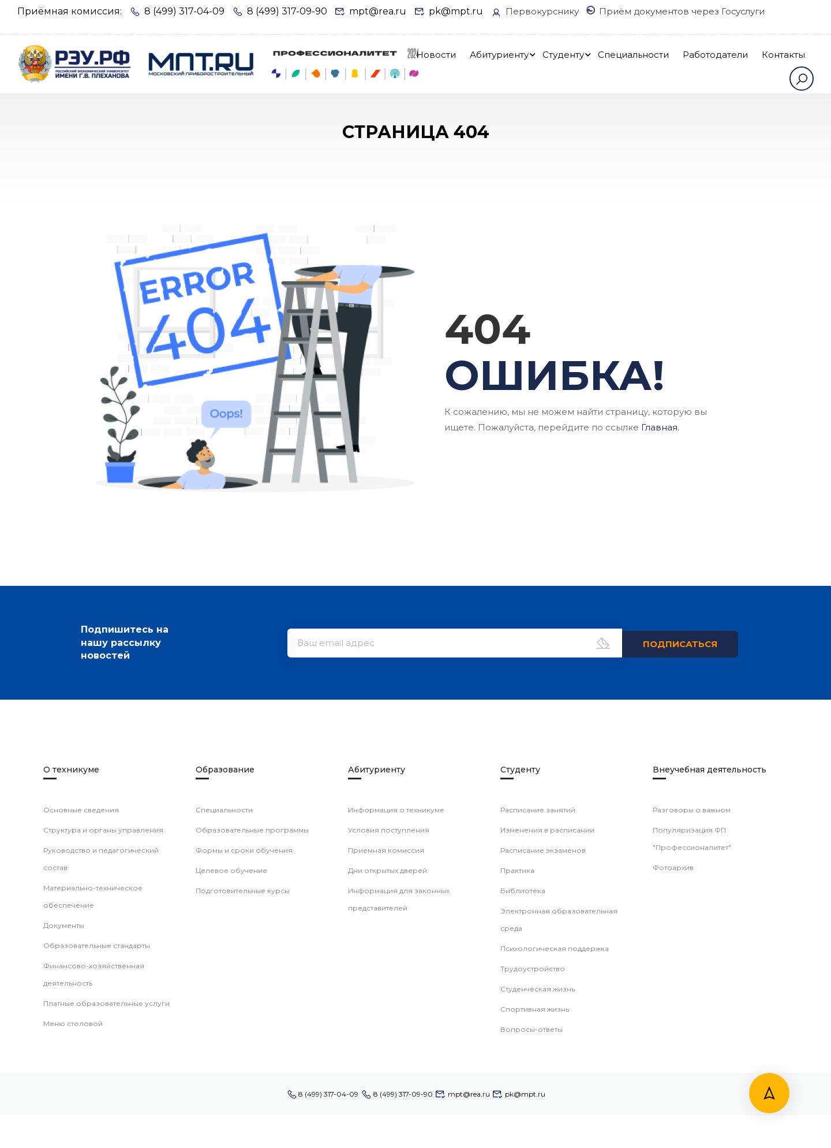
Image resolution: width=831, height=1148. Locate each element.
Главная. (660, 460)
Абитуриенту (556, 63)
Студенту (620, 63)
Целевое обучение (231, 1135)
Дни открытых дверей (387, 1135)
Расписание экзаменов (543, 1115)
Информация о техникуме (396, 1075)
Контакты (751, 98)
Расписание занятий (537, 1075)
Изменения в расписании (547, 1095)
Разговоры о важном (692, 1075)
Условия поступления (388, 1095)
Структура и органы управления (103, 1095)
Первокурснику (537, 10)
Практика (517, 1135)
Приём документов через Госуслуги (111, 21)
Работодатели (772, 63)
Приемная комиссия (386, 1115)
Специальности (690, 63)
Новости (493, 63)
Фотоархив (673, 1132)
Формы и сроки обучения (244, 1115)
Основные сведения (81, 1075)
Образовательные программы (252, 1095)
